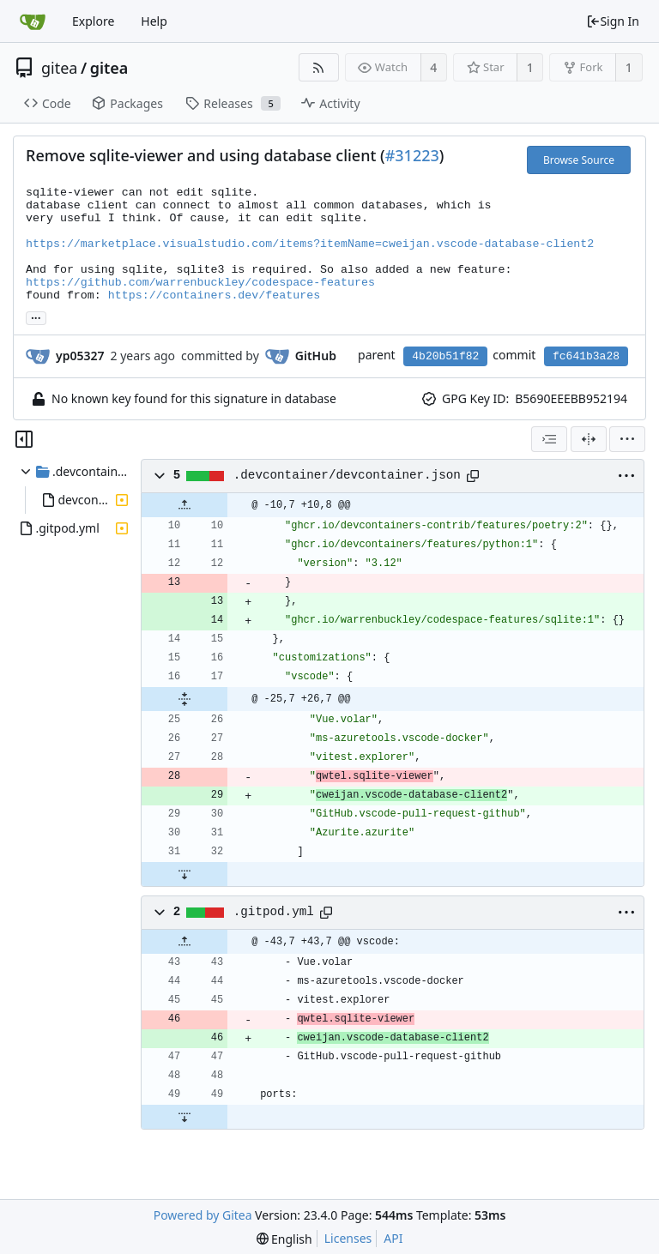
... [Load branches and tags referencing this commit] (36, 317)
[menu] (627, 439)
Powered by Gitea (203, 1215)
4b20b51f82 (445, 356)
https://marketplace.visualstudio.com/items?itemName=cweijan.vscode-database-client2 (310, 244)
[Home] (33, 21)
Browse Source (578, 160)
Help (154, 21)
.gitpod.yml (273, 912)
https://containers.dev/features (214, 295)
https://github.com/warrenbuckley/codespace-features (200, 282)
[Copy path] (473, 476)
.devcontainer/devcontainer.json (347, 475)
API (393, 1238)
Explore (93, 21)
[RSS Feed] (319, 67)
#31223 (412, 155)
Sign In (612, 21)
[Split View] (589, 439)
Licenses (348, 1238)
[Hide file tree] (24, 439)
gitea (59, 67)
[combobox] (549, 439)
